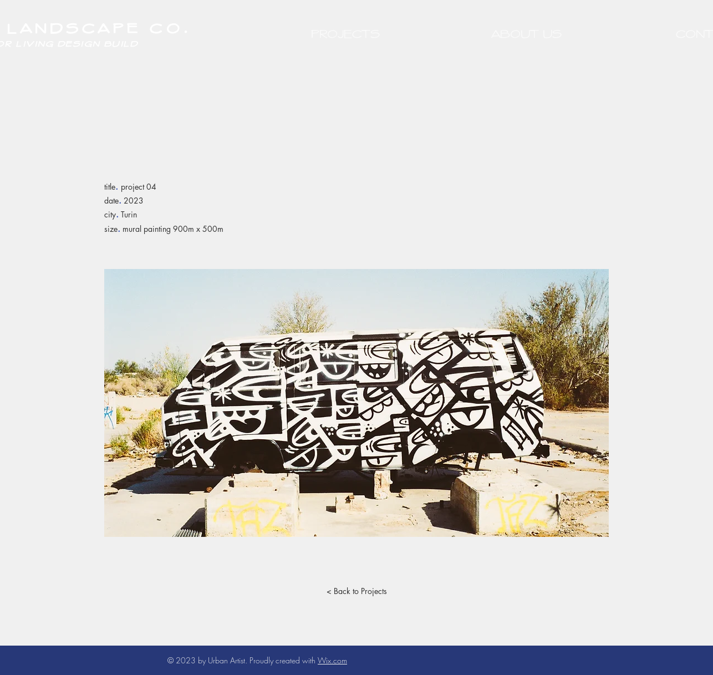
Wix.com (332, 660)
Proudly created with (283, 660)
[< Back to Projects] (356, 591)
